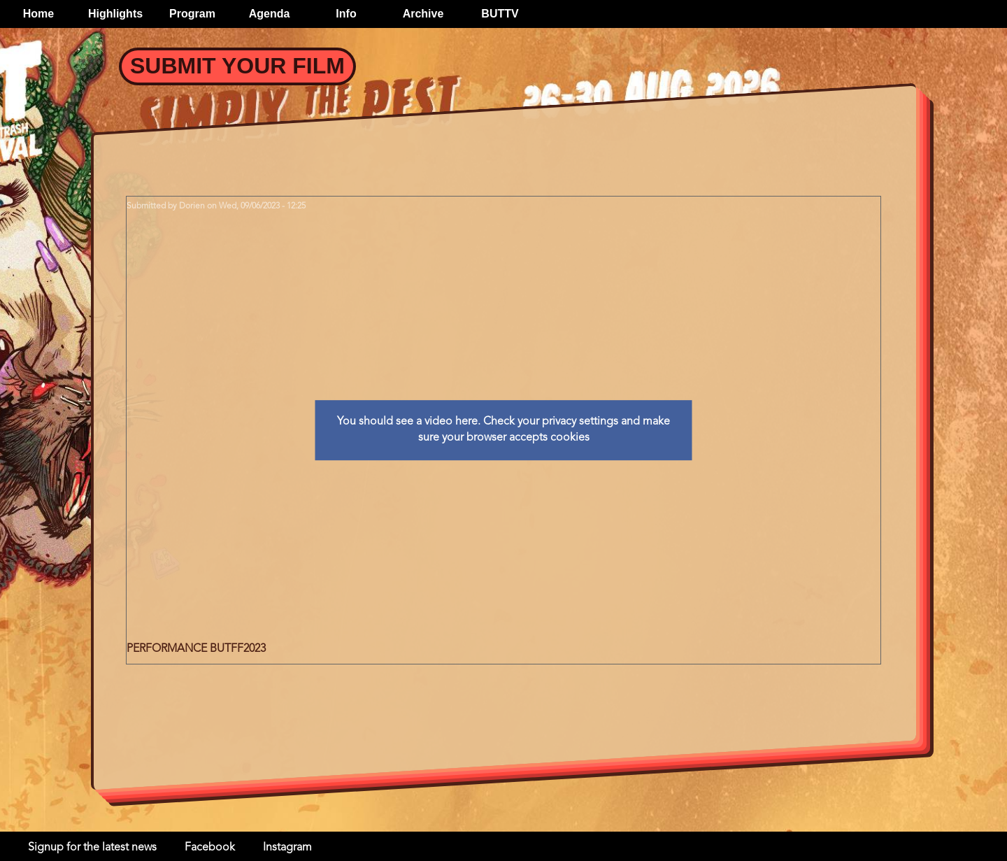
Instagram (287, 847)
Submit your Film (237, 65)
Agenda (269, 14)
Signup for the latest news (92, 847)
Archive (423, 14)
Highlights (115, 14)
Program (192, 14)
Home (38, 14)
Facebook (210, 847)
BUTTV (499, 14)
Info (346, 14)
